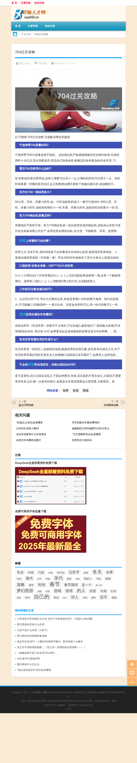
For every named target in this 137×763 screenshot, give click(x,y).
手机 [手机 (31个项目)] (98, 578)
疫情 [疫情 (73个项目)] (69, 591)
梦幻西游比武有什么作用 (30, 624)
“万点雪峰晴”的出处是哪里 (86, 434)
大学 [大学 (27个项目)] (39, 579)
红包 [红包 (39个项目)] (113, 591)
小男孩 (68, 709)
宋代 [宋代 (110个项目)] (58, 578)
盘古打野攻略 (26, 405)
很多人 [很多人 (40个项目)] (88, 578)
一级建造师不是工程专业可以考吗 (35, 652)
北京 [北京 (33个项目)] (19, 578)
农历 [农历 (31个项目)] (86, 572)
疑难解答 (102, 692)
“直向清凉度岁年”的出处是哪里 (34, 670)
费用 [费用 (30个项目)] (93, 597)
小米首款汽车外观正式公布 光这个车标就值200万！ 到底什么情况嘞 (54, 618)
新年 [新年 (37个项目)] (31, 585)
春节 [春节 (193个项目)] (55, 584)
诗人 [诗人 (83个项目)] (74, 597)
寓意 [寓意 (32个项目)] (69, 578)
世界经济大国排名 (82, 440)
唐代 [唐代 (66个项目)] (29, 578)
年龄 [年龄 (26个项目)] (78, 579)
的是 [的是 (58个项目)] (93, 591)
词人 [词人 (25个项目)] (65, 598)
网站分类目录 (65, 692)
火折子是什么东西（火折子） (33, 630)
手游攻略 (26, 34)
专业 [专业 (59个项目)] (20, 572)
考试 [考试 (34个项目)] (27, 597)
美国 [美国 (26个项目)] (19, 598)
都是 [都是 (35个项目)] (114, 597)
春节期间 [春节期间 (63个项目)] (71, 585)
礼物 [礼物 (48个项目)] (103, 591)
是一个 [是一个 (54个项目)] (87, 585)
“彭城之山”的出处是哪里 (29, 422)
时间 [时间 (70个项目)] (41, 585)
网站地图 (92, 692)
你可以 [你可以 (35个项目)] (61, 572)
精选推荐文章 (80, 692)
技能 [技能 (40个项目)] (108, 578)
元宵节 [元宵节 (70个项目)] (74, 572)
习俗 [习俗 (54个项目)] (41, 572)
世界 (22, 240)
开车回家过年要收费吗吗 (85, 422)
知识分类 (39, 2)
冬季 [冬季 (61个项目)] (109, 572)
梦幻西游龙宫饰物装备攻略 (32, 635)
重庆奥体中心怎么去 (28, 664)
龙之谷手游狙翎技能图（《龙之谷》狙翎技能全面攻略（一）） (52, 647)
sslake (27, 63)
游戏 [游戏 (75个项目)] (57, 591)
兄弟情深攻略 (110, 405)
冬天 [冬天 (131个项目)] (97, 571)
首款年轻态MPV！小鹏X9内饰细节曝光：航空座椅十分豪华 (50, 641)
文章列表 (26, 2)
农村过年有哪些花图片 (28, 440)
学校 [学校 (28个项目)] (48, 579)
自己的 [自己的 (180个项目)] (41, 597)
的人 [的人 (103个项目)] (81, 590)
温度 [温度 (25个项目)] (48, 591)
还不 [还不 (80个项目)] (103, 597)
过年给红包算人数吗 (27, 428)
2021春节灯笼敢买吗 (28, 658)
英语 (31, 364)
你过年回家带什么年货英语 (31, 434)
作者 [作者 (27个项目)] (51, 573)
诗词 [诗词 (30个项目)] (85, 597)
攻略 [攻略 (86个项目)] (21, 584)
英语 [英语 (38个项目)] (56, 597)
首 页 (14, 2)
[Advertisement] (68, 738)
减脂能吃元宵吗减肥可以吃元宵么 (90, 428)
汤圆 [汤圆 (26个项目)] (39, 591)
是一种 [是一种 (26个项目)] (99, 585)
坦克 (22, 314)
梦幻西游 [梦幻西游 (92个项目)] (25, 590)
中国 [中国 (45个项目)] (31, 572)
